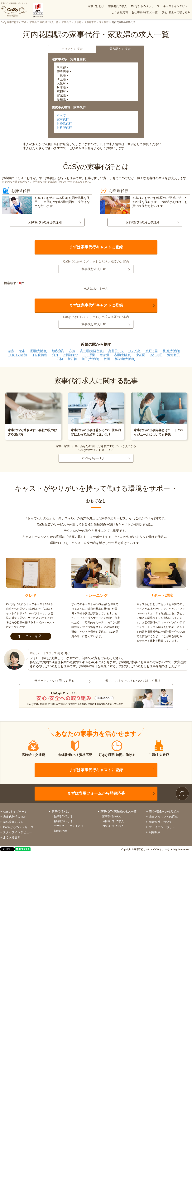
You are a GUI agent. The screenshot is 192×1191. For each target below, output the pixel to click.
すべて (61, 115)
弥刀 (55, 355)
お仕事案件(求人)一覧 (145, 12)
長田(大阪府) (38, 351)
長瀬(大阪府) (171, 351)
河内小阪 (134, 351)
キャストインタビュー (176, 6)
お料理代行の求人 (113, 826)
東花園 (140, 355)
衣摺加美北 (70, 355)
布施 (72, 351)
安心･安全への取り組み (176, 12)
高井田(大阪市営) (92, 351)
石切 (60, 359)
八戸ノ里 (152, 351)
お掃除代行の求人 (113, 821)
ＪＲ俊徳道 (39, 355)
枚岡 (107, 359)
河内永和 (58, 351)
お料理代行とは (63, 821)
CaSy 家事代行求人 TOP (13, 22)
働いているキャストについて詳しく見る (133, 680)
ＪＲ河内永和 (17, 355)
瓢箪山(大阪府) (125, 359)
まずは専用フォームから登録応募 (96, 793)
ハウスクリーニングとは (68, 826)
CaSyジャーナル (93, 458)
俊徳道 (104, 355)
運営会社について (160, 821)
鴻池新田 (173, 355)
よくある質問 (120, 12)
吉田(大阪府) (123, 355)
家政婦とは (60, 830)
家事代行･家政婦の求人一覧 (44, 22)
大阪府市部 (90, 22)
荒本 (22, 351)
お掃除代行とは (63, 816)
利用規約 (155, 832)
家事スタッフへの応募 (163, 816)
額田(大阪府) (90, 359)
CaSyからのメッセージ (145, 6)
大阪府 (77, 22)
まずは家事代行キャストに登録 (96, 247)
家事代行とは (96, 6)
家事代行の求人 (111, 816)
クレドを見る (31, 636)
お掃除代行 (64, 123)
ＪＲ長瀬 (89, 355)
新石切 (72, 359)
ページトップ (182, 795)
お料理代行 (64, 127)
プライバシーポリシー (163, 827)
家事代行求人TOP (93, 269)
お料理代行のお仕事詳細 (143, 222)
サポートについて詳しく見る (54, 680)
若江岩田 (156, 355)
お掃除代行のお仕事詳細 (45, 222)
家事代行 (66, 22)
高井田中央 (116, 351)
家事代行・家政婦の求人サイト (14, 9)
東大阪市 (103, 22)
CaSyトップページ (15, 811)
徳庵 (11, 351)
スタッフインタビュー (17, 832)
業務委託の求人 (117, 6)
